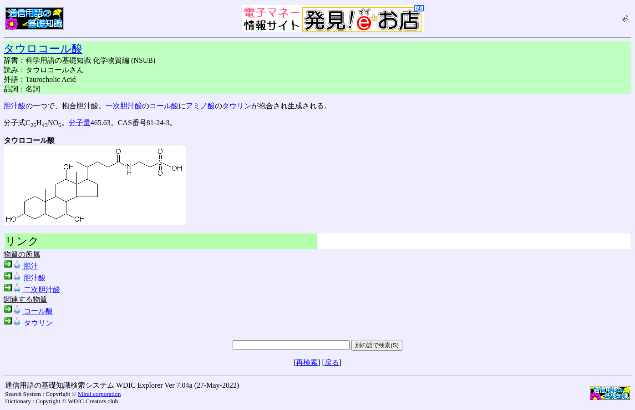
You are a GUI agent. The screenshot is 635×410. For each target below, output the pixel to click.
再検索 (307, 362)
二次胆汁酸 (32, 290)
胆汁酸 (14, 106)
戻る (332, 362)
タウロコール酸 (43, 49)
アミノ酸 (200, 106)
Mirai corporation (99, 393)
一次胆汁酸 (124, 106)
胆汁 (21, 266)
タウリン (236, 106)
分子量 (80, 123)
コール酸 (163, 106)
